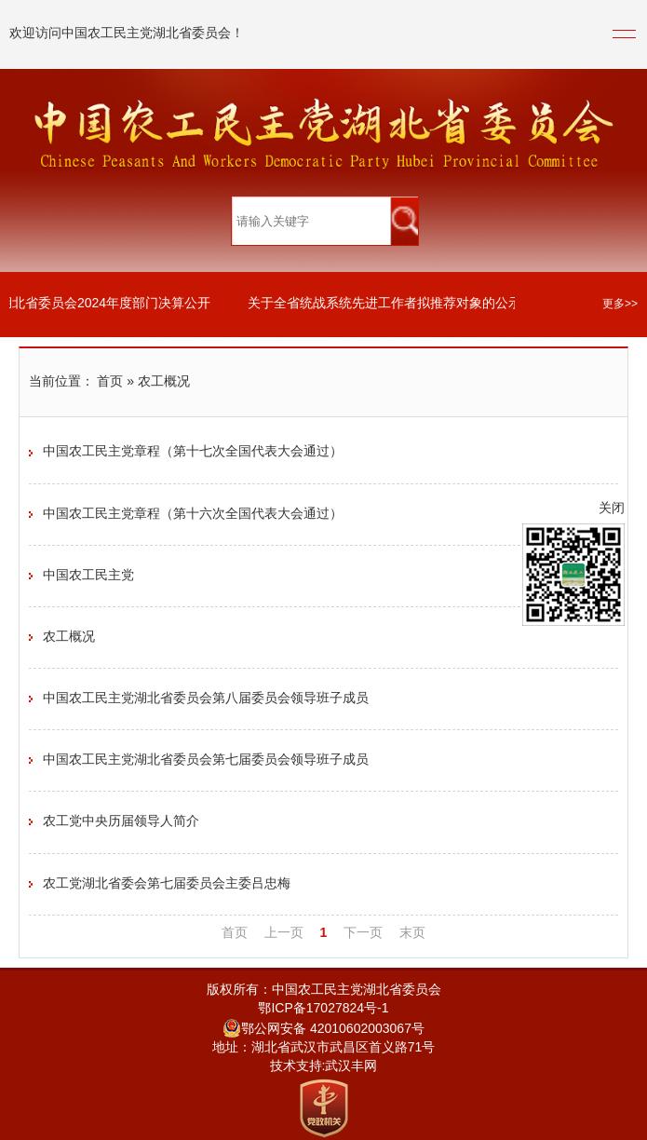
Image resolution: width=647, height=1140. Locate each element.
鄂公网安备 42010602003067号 (323, 1030)
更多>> (620, 304)
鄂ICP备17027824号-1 (323, 1009)
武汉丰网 (351, 1067)
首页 (110, 382)
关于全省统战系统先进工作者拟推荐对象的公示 (385, 304)
